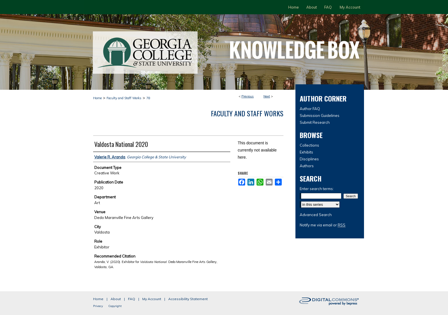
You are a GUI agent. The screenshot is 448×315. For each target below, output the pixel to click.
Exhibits (306, 152)
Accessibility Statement (188, 299)
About (116, 299)
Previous (247, 96)
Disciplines (309, 159)
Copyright (115, 306)
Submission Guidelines (319, 115)
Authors (307, 166)
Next (266, 96)
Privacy (98, 306)
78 (148, 98)
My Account (151, 299)
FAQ (131, 299)
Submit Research (315, 122)
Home (97, 98)
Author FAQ (310, 108)
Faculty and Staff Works (124, 98)
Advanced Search (316, 214)
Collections (309, 145)
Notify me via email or (322, 225)
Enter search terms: (317, 188)
